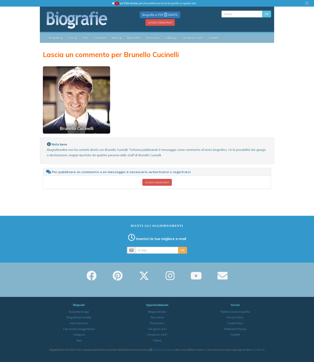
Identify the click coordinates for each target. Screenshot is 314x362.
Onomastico (157, 323)
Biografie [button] (55, 37)
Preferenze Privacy (235, 329)
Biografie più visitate (79, 317)
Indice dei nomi (79, 323)
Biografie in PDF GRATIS (160, 15)
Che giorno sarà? (192, 37)
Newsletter (133, 37)
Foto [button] (72, 37)
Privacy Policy (235, 317)
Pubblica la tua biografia (235, 311)
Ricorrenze (152, 37)
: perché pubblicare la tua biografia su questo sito (154, 3)
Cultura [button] (170, 37)
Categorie (100, 37)
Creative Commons (163, 349)
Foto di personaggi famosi (79, 329)
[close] (307, 3)
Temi (85, 37)
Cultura (157, 340)
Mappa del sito (157, 311)
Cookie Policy (235, 323)
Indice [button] (116, 37)
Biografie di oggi (79, 311)
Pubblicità (260, 349)
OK (267, 14)
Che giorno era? (157, 329)
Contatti (213, 37)
